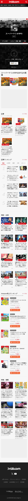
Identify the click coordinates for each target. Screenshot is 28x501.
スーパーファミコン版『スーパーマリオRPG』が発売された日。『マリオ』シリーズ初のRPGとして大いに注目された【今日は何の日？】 (7, 150)
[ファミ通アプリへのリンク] (9, 491)
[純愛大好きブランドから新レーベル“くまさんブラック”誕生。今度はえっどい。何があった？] (21, 257)
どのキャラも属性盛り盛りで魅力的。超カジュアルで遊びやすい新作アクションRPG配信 (21, 228)
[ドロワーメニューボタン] (2, 2)
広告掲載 (22, 482)
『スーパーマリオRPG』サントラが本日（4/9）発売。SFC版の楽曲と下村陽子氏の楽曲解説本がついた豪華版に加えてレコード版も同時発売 (21, 130)
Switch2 (5, 5)
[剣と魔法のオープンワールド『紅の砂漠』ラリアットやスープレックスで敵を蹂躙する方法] (7, 238)
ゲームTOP (5, 41)
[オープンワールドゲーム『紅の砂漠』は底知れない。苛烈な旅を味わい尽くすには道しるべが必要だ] (7, 274)
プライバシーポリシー (15, 479)
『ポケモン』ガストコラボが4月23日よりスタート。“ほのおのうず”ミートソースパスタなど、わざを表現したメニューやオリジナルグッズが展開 (12, 178)
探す (16, 63)
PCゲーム (17, 5)
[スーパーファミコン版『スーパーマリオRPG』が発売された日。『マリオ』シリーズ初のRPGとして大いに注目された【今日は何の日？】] (22, 81)
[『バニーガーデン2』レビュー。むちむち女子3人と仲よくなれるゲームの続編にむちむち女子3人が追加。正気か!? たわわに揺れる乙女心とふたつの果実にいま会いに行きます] (7, 385)
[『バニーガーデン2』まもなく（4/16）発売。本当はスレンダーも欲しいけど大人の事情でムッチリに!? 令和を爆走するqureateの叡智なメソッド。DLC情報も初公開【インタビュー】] (21, 424)
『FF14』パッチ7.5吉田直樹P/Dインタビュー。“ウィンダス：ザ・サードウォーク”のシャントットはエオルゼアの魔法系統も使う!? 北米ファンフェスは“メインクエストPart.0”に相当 (12, 169)
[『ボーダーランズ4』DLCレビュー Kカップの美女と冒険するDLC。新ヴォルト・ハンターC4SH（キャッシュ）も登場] (21, 238)
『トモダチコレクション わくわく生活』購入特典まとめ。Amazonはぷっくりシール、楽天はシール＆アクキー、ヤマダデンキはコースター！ (21, 393)
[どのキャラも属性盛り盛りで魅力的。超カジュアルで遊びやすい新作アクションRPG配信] (21, 220)
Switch (9, 5)
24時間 (8, 163)
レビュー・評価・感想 (16, 41)
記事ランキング (6, 159)
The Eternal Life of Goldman (22, 277)
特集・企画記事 (5, 124)
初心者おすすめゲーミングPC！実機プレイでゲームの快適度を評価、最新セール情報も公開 (7, 228)
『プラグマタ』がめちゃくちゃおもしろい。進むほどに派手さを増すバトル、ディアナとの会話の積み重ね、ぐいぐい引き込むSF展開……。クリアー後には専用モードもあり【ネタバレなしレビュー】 (7, 413)
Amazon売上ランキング (9, 293)
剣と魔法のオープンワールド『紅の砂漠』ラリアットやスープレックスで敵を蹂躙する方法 (7, 245)
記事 (2, 114)
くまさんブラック (22, 260)
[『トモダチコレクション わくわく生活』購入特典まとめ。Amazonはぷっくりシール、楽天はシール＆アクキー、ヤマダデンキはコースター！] (21, 385)
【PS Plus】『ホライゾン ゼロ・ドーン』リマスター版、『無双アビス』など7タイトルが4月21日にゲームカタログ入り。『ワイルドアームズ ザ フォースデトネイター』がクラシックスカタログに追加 (13, 195)
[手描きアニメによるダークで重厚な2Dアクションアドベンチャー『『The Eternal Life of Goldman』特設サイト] (21, 274)
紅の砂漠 (6, 241)
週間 (13, 163)
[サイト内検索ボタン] (26, 2)
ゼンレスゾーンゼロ (8, 260)
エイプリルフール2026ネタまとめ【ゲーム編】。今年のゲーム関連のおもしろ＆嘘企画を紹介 (7, 431)
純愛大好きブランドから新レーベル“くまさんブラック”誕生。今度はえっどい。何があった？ (21, 264)
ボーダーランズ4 (22, 241)
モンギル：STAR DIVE (22, 223)
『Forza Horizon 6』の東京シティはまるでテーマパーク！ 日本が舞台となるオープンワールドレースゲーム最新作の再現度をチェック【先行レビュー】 (21, 413)
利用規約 (24, 479)
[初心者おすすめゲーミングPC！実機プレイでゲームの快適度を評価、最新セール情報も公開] (7, 220)
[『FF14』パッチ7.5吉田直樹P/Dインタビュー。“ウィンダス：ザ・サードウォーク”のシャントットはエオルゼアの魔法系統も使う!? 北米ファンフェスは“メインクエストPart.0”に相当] (23, 168)
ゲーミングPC (8, 223)
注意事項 (6, 482)
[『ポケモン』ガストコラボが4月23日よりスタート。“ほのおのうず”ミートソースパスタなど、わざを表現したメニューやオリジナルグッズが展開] (23, 177)
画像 (25, 41)
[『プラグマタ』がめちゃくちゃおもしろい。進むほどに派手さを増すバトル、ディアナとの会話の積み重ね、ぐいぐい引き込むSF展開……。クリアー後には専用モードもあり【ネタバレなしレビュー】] (7, 405)
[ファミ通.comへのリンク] (14, 2)
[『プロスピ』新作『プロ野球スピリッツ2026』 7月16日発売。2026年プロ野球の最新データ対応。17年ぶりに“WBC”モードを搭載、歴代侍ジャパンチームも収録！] (23, 185)
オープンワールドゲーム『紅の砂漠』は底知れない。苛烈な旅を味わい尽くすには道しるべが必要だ (7, 282)
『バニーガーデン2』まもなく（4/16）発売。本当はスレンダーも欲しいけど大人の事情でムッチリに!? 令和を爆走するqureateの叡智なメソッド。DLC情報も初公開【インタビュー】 (21, 433)
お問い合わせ (5, 479)
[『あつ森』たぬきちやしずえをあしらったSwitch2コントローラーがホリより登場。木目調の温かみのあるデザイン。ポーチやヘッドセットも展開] (23, 203)
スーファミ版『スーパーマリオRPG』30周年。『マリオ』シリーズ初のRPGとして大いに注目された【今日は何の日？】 (7, 129)
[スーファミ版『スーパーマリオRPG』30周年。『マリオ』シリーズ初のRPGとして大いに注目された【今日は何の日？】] (5, 81)
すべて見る (24, 113)
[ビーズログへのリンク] (19, 491)
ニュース (18, 124)
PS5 (13, 5)
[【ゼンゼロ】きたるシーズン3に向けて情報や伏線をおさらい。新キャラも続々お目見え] (7, 257)
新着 (2, 5)
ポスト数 (23, 163)
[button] (14, 67)
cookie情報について (14, 482)
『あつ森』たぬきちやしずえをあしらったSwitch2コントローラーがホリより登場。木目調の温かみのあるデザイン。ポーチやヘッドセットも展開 (13, 204)
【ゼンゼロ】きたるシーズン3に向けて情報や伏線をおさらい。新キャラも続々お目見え (7, 264)
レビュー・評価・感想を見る (13, 59)
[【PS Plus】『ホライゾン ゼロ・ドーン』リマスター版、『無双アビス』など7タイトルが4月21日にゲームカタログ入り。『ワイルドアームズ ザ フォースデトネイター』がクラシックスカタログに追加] (23, 194)
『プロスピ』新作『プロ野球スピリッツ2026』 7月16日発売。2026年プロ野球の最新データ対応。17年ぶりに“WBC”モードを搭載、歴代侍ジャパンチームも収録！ (12, 186)
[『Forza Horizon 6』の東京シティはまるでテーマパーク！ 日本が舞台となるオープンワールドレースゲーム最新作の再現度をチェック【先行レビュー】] (21, 405)
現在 (3, 163)
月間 (18, 163)
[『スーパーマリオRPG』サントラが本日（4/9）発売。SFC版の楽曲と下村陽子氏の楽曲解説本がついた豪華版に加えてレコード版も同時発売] (14, 81)
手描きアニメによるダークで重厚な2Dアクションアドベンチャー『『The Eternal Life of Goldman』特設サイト (21, 282)
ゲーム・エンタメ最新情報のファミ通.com (9, 19)
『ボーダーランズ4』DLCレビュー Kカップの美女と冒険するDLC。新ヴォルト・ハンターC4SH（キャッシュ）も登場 (21, 246)
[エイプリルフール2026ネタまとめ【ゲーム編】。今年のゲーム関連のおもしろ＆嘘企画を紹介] (7, 424)
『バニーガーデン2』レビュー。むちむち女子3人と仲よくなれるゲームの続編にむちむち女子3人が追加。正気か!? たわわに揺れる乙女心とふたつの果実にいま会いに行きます (7, 393)
